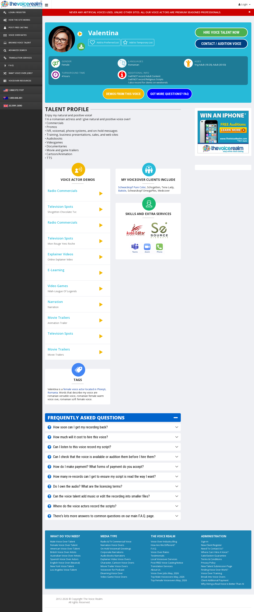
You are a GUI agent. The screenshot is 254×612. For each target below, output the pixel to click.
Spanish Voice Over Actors (64, 559)
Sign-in (204, 541)
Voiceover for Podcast (112, 569)
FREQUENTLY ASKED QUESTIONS (86, 417)
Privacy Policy (208, 562)
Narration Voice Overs (112, 545)
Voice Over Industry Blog (164, 541)
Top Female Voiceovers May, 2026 (169, 580)
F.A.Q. (154, 548)
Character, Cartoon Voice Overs (117, 562)
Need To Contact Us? (212, 548)
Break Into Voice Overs (213, 576)
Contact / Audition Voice (221, 44)
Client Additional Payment (214, 580)
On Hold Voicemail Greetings (116, 548)
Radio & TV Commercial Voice (116, 541)
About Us (156, 569)
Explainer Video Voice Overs (116, 559)
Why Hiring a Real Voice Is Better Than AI (222, 583)
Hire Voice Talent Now (221, 32)
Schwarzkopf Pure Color (132, 187)
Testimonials (157, 555)
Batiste (122, 190)
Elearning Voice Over (112, 573)
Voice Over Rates (160, 552)
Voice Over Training (211, 573)
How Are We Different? (163, 545)
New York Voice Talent (62, 566)
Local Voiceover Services (164, 559)
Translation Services (162, 566)
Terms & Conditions (211, 559)
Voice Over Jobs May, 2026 (165, 573)
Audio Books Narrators (113, 555)
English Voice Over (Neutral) (65, 562)
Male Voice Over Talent (62, 541)
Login (244, 4)
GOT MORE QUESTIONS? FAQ (169, 94)
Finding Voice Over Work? (214, 569)
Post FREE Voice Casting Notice (167, 562)
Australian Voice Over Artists (65, 555)
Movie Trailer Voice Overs (114, 566)
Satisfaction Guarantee (213, 555)
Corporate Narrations (112, 552)
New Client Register (211, 545)
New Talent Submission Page (216, 566)
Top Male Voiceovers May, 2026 (167, 576)
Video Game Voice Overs (114, 576)
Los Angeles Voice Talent (63, 569)
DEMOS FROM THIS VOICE (123, 94)
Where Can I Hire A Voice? (214, 552)
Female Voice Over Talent (63, 545)
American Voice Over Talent (65, 548)
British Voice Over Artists (63, 552)
